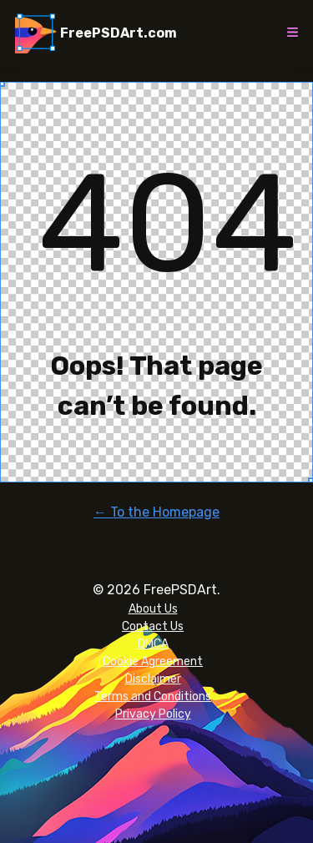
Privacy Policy (153, 714)
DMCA (153, 644)
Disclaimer (153, 679)
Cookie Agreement (153, 661)
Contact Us (153, 626)
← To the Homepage (156, 512)
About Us (153, 609)
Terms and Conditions (152, 696)
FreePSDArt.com (118, 33)
